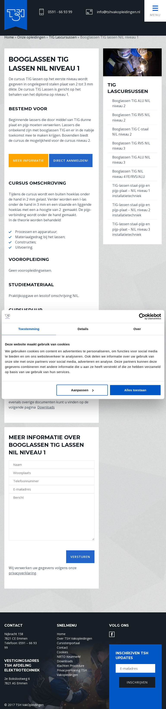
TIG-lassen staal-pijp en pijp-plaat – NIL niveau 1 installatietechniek (132, 190)
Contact (62, 647)
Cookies (62, 652)
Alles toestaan (135, 390)
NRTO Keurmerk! (69, 656)
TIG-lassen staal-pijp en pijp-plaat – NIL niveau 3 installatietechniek (132, 228)
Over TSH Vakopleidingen (74, 638)
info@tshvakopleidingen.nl (118, 12)
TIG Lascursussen (127, 88)
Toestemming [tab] (29, 329)
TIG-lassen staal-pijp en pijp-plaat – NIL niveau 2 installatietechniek (132, 209)
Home (61, 634)
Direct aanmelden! (70, 160)
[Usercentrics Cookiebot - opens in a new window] (142, 316)
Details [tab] (83, 329)
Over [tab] (137, 329)
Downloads (46, 407)
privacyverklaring (23, 573)
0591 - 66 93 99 (60, 12)
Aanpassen (82, 390)
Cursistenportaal (68, 643)
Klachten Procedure (70, 665)
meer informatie (28, 160)
